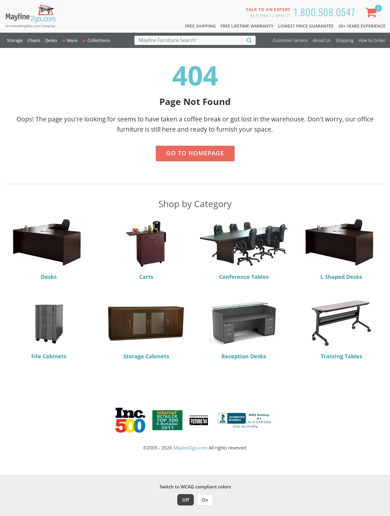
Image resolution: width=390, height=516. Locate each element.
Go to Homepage (195, 153)
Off (185, 500)
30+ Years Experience (362, 26)
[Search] (249, 40)
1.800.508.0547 (325, 12)
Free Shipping (200, 26)
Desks (51, 40)
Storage (15, 40)
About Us (322, 40)
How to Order (372, 40)
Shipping (345, 40)
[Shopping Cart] (372, 13)
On (205, 500)
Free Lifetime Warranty (246, 26)
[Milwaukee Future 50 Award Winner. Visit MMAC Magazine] (199, 420)
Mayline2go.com (190, 448)
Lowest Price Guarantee (306, 26)
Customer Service (290, 40)
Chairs (34, 40)
